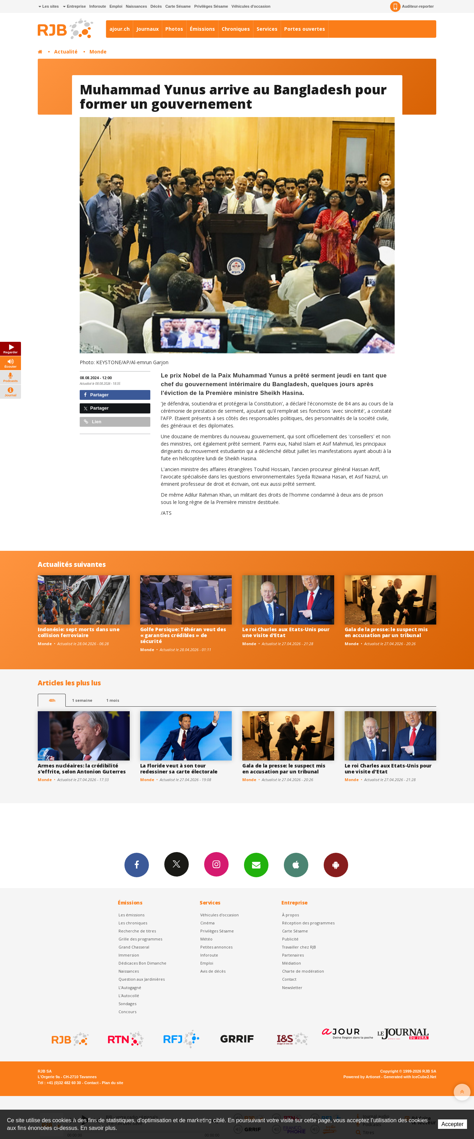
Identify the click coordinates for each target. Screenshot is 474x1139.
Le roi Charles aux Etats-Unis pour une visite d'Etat (285, 632)
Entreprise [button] (74, 6)
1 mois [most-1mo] (112, 700)
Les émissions (131, 915)
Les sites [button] (48, 6)
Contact (289, 979)
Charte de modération (303, 971)
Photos (174, 29)
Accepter (452, 1124)
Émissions (202, 29)
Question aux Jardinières (141, 979)
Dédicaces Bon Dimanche (142, 963)
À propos (290, 915)
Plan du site (112, 1083)
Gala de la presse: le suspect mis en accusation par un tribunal (386, 632)
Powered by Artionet (362, 1077)
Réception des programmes (308, 923)
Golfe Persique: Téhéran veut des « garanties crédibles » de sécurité (183, 635)
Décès (156, 6)
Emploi (115, 6)
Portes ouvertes (304, 29)
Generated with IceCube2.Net (410, 1077)
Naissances (136, 6)
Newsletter (292, 987)
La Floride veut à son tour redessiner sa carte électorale (179, 768)
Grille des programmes (140, 939)
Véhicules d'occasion (250, 6)
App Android (336, 865)
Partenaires (293, 955)
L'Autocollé (128, 995)
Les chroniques (132, 923)
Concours (127, 1011)
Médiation (291, 963)
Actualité (66, 51)
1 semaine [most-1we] (82, 700)
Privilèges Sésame (211, 6)
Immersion (128, 955)
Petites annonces (216, 947)
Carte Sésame (178, 6)
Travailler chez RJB (299, 947)
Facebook (136, 865)
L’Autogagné (129, 987)
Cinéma (207, 923)
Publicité (290, 939)
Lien (92, 421)
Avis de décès (212, 971)
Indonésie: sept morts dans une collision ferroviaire (79, 632)
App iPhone (296, 865)
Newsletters (256, 865)
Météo (206, 939)
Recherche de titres (137, 931)
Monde (98, 51)
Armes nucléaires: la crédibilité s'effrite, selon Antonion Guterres (81, 768)
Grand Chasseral (133, 947)
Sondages (127, 1003)
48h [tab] (52, 700)
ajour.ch (119, 29)
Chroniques (236, 29)
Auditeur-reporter (412, 6)
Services (267, 29)
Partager (96, 394)
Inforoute (97, 6)
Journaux (147, 29)
